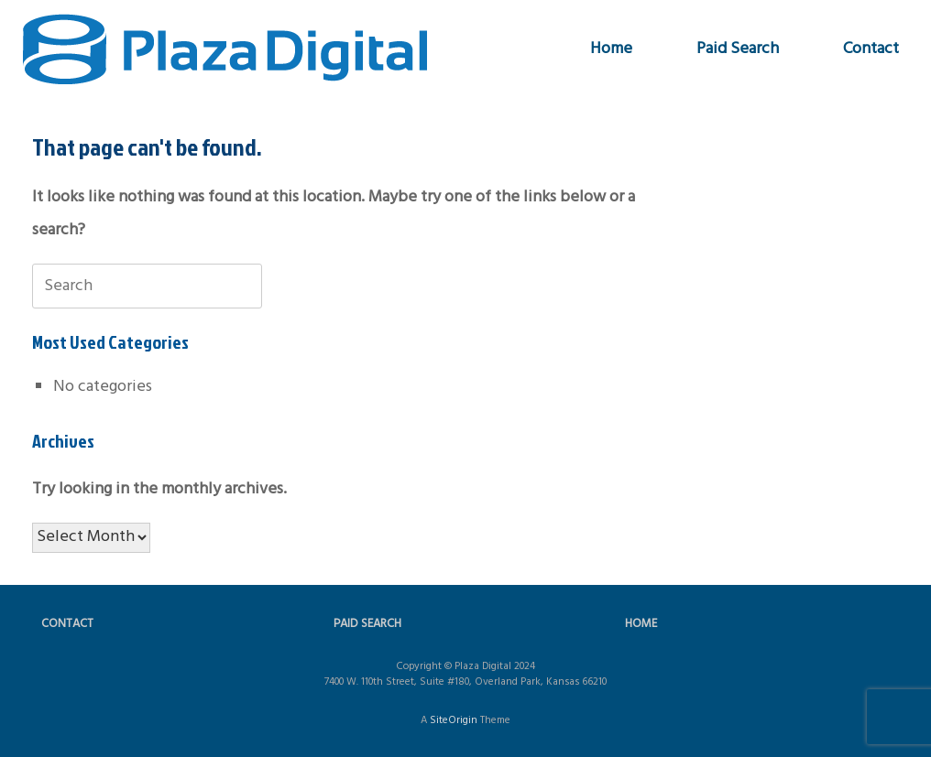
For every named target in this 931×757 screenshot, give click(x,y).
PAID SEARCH (367, 623)
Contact (871, 49)
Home (611, 49)
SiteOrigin (453, 720)
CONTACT (67, 623)
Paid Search (737, 49)
